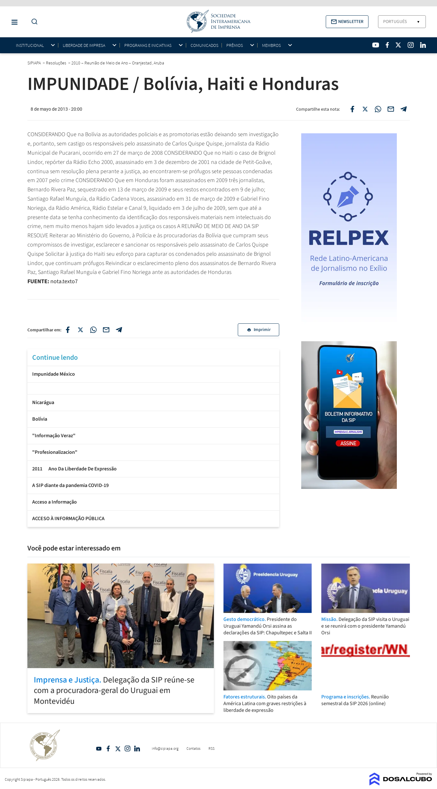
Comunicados (204, 45)
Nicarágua (43, 402)
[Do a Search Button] (33, 21)
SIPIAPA (34, 63)
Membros (271, 45)
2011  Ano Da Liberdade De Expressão (74, 468)
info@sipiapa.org (165, 748)
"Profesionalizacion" (54, 452)
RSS (211, 748)
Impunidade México (53, 374)
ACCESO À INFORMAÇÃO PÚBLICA (68, 518)
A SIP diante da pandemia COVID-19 (70, 485)
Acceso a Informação (54, 501)
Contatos (193, 748)
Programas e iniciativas (147, 45)
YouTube (99, 748)
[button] (347, 21)
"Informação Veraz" (54, 435)
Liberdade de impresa (84, 45)
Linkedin (137, 748)
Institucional (30, 45)
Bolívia (39, 419)
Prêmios (234, 45)
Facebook (108, 748)
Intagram (127, 748)
